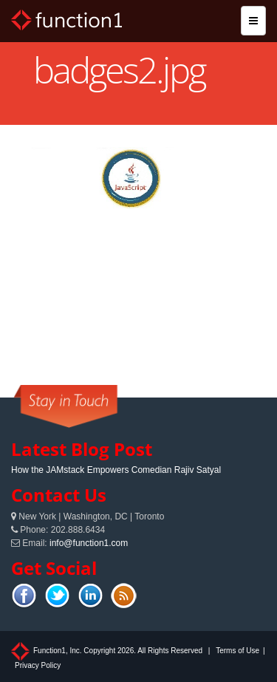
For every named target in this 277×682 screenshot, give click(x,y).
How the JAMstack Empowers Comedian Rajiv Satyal (116, 470)
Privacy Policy (38, 665)
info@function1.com (88, 543)
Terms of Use (237, 651)
